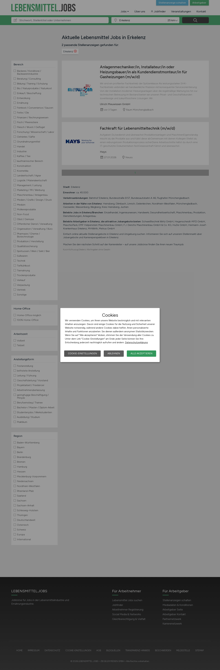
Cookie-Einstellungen (82, 353)
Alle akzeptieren (141, 353)
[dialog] (110, 335)
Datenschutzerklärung (136, 342)
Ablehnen (114, 353)
